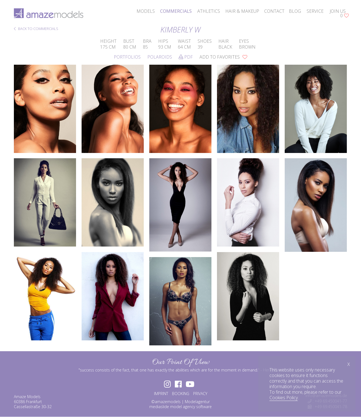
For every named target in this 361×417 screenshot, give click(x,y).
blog (295, 11)
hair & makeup (242, 11)
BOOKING (180, 393)
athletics (208, 11)
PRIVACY (200, 393)
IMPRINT (161, 393)
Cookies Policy (283, 398)
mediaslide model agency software (180, 406)
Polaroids (159, 57)
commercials (176, 11)
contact (274, 11)
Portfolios (127, 57)
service (315, 11)
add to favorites (223, 57)
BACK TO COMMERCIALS (36, 29)
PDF (186, 57)
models (146, 11)
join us (338, 11)
